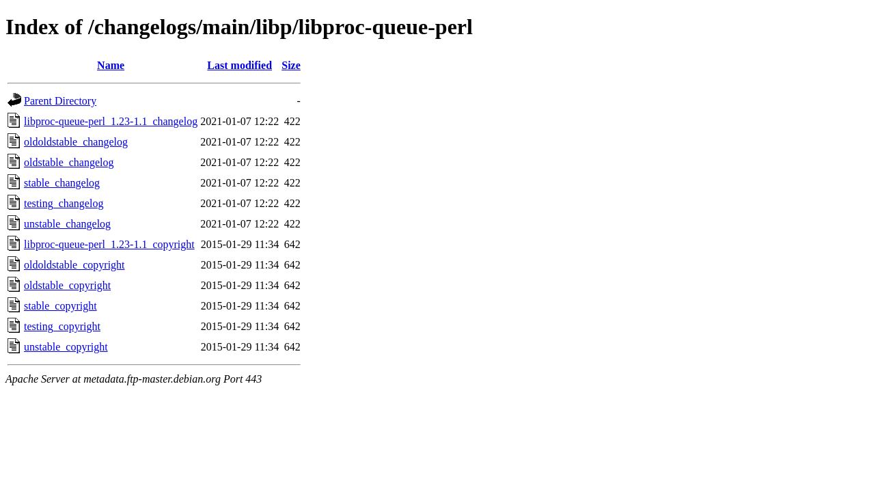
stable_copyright (60, 306)
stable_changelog (62, 183)
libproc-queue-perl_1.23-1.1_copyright (109, 244)
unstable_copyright (66, 347)
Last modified (239, 65)
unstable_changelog (67, 224)
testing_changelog (63, 203)
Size (291, 65)
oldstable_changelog (69, 162)
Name (110, 65)
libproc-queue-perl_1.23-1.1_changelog (110, 121)
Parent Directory (60, 101)
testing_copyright (62, 326)
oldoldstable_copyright (74, 265)
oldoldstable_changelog (76, 142)
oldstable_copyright (67, 285)
